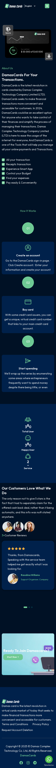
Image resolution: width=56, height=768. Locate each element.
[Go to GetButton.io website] (49, 765)
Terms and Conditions (15, 724)
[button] (25, 607)
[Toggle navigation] (47, 6)
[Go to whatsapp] (49, 759)
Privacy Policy (41, 724)
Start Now (13, 657)
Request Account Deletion (17, 730)
